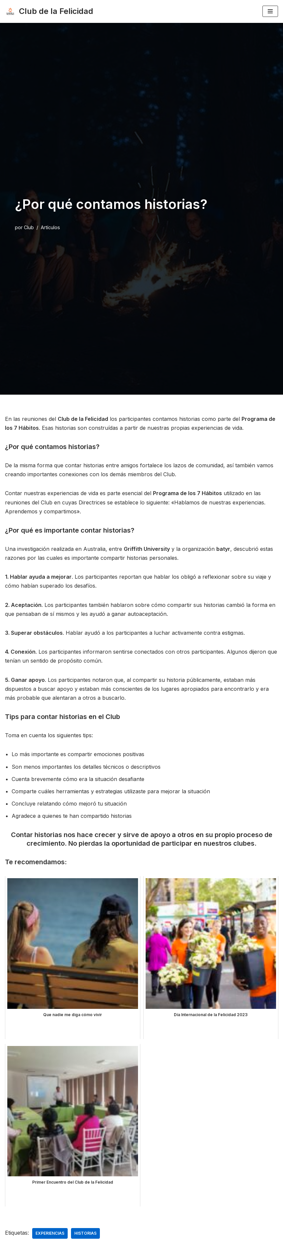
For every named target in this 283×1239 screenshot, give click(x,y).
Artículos (50, 227)
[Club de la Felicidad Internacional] (49, 11)
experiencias (49, 1233)
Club (29, 227)
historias (85, 1233)
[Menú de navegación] (270, 11)
